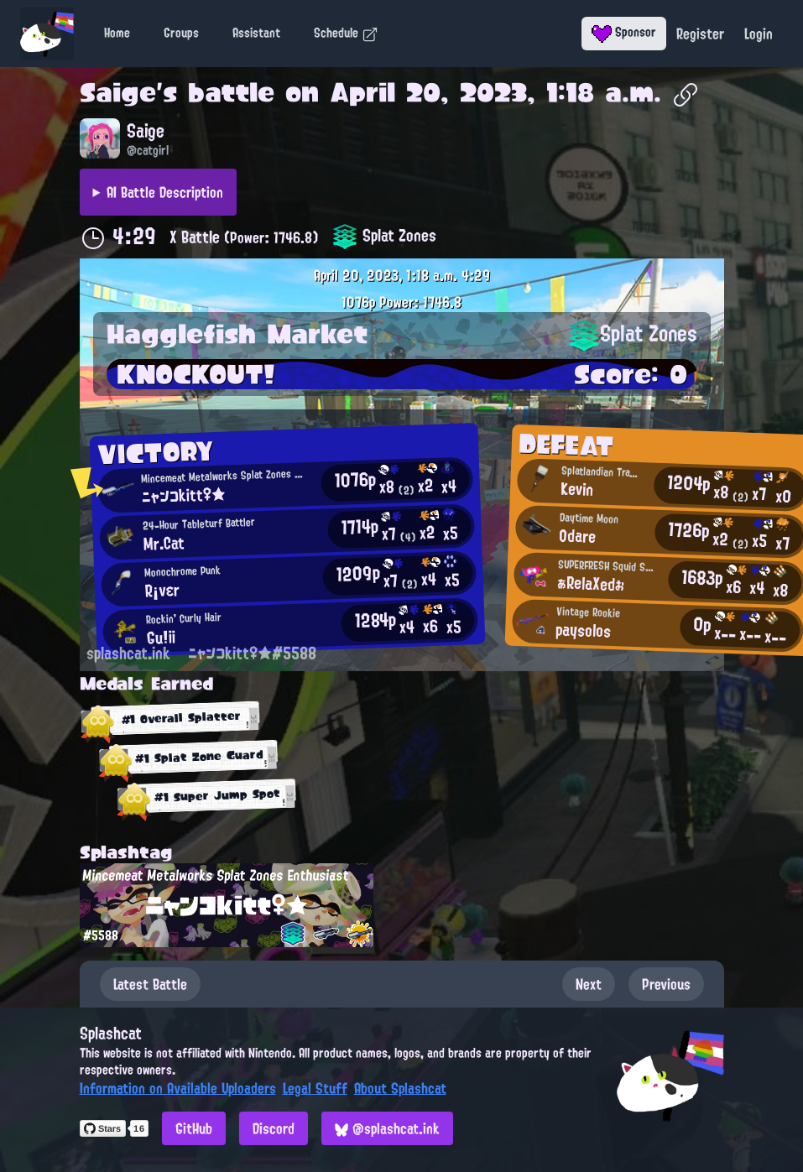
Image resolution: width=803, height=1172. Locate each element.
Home (117, 32)
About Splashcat (400, 1088)
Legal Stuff (315, 1088)
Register (700, 33)
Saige (118, 92)
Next (589, 984)
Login (758, 33)
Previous (666, 984)
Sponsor (624, 32)
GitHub (193, 1128)
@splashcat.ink (387, 1128)
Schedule (346, 32)
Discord (274, 1128)
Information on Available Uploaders (178, 1088)
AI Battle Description (165, 192)
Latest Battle (150, 984)
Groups (181, 32)
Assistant (256, 32)
